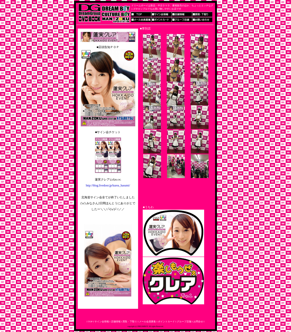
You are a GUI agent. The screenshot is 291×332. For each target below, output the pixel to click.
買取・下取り (129, 321)
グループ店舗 (184, 321)
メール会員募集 (147, 321)
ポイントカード (166, 321)
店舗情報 (115, 321)
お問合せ (198, 321)
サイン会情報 (101, 321)
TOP (89, 321)
